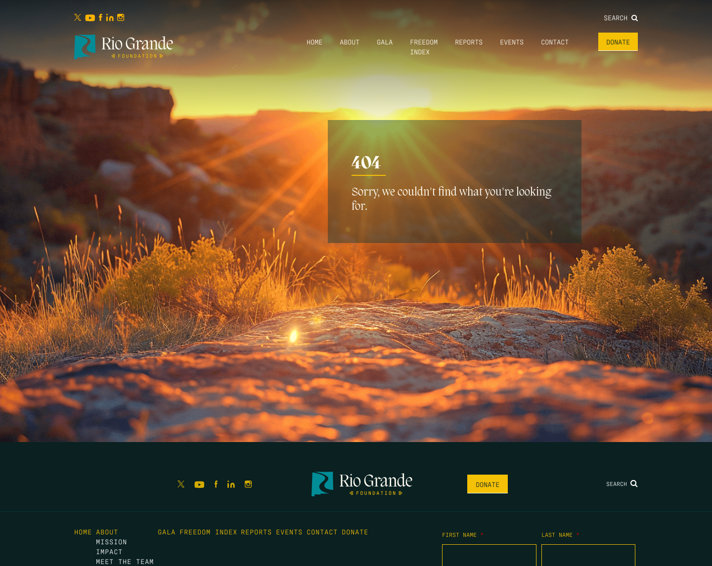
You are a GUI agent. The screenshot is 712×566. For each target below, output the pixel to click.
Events (512, 41)
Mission (111, 541)
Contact (555, 41)
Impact (109, 551)
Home (314, 41)
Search (621, 17)
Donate (618, 41)
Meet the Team (125, 561)
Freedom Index (208, 531)
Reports (469, 41)
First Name (463, 534)
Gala (385, 41)
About (349, 41)
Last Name (560, 534)
